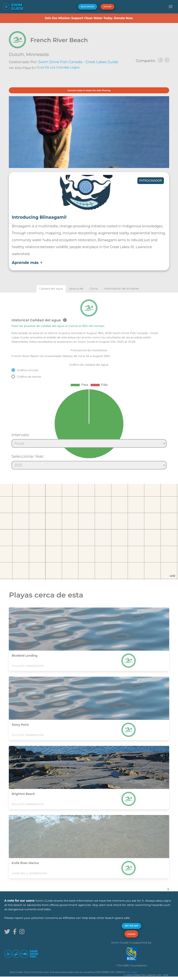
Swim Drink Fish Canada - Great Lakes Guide (78, 62)
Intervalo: (20, 434)
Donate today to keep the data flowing (89, 90)
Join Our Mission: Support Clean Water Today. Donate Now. (89, 18)
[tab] (51, 288)
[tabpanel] (89, 382)
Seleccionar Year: (27, 456)
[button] (170, 6)
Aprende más (27, 262)
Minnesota (37, 54)
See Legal (131, 972)
